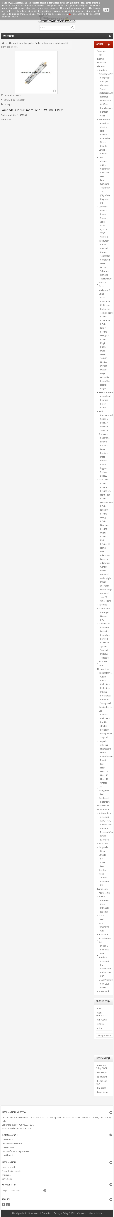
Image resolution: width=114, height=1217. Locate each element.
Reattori (104, 400)
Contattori (105, 260)
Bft (101, 858)
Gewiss (103, 263)
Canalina (103, 150)
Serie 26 (104, 419)
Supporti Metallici (104, 652)
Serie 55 (104, 430)
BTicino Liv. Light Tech (105, 493)
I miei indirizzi (8, 1147)
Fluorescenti (105, 749)
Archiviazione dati (105, 940)
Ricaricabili (105, 138)
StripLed (104, 737)
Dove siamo (102, 1092)
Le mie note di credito (12, 1143)
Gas (102, 931)
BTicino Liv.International (106, 500)
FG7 (102, 176)
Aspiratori (103, 843)
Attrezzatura (104, 893)
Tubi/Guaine (104, 608)
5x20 (102, 225)
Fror (102, 180)
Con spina (104, 81)
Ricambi (100, 59)
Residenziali (104, 798)
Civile (102, 297)
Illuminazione (103, 669)
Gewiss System (103, 364)
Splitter (103, 646)
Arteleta (100, 1024)
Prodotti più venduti (11, 1171)
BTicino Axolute (103, 485)
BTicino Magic (103, 341)
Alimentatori (105, 968)
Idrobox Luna (104, 447)
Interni (103, 680)
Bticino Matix (103, 349)
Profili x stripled (103, 724)
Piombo (103, 134)
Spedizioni (102, 1077)
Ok (106, 10)
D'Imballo (104, 908)
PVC (102, 620)
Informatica (102, 934)
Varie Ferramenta (104, 925)
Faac (102, 866)
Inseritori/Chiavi (106, 832)
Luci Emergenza (104, 788)
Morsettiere (105, 100)
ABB (99, 1008)
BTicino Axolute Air (105, 318)
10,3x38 (104, 237)
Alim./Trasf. (105, 821)
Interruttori (104, 241)
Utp (102, 203)
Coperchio (105, 438)
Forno (103, 752)
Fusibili (102, 222)
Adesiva (103, 153)
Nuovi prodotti (8, 1167)
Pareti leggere (103, 466)
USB (102, 976)
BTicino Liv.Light (104, 508)
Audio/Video (106, 972)
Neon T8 (104, 779)
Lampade (103, 741)
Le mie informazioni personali (15, 1151)
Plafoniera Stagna (105, 690)
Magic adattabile (104, 375)
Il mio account (10, 1135)
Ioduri (103, 760)
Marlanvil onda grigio (105, 576)
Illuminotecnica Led (105, 709)
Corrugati (104, 612)
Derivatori (104, 631)
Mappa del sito (95, 1213)
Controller (104, 78)
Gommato (104, 184)
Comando (104, 248)
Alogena (104, 745)
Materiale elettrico (101, 64)
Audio (103, 165)
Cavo (101, 157)
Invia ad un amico (13, 95)
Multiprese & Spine (105, 292)
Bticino (103, 244)
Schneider (104, 271)
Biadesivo (104, 900)
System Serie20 (103, 474)
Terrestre (104, 658)
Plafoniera (105, 684)
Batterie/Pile (104, 119)
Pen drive (104, 949)
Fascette (104, 97)
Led (102, 764)
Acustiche (104, 123)
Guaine (103, 616)
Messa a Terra (102, 284)
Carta (102, 904)
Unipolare (104, 199)
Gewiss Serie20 (103, 356)
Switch (103, 89)
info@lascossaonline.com (19, 1128)
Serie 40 (104, 426)
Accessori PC (104, 963)
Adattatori (103, 70)
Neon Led (104, 771)
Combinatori (106, 824)
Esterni (103, 210)
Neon (102, 768)
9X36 (102, 233)
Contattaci (47, 1213)
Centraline (105, 635)
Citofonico (105, 169)
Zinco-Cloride (103, 144)
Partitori (104, 639)
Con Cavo (104, 984)
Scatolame (103, 434)
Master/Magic (106, 589)
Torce (101, 915)
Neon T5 (104, 775)
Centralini (103, 206)
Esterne (103, 441)
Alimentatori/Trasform (105, 74)
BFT (100, 55)
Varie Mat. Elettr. (103, 663)
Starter (103, 407)
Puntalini (104, 112)
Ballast (103, 404)
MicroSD (104, 946)
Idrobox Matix (104, 455)
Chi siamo (101, 1088)
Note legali (102, 1072)
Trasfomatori (106, 278)
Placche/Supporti (105, 313)
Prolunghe (105, 309)
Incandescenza (106, 756)
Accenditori (105, 396)
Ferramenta (102, 889)
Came (102, 862)
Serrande (101, 51)
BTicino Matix (103, 538)
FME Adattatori (105, 553)
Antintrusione (105, 813)
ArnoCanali (102, 1020)
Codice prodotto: (9, 115)
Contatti (104, 828)
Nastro (102, 896)
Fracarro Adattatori (105, 561)
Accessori (104, 627)
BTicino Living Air (104, 334)
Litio (102, 131)
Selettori (102, 870)
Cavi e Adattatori (103, 955)
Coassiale (104, 172)
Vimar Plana (105, 601)
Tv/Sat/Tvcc (104, 623)
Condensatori (106, 415)
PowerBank (104, 991)
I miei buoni (7, 1155)
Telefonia (103, 604)
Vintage (103, 783)
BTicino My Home (105, 546)
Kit (101, 885)
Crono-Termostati (105, 254)
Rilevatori (104, 840)
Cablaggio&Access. (105, 93)
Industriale (105, 301)
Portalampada (106, 108)
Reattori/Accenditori (105, 392)
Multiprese (105, 305)
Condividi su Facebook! (14, 100)
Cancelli (102, 855)
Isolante (104, 912)
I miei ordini (7, 1139)
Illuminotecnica (105, 673)
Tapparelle (103, 847)
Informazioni (103, 1058)
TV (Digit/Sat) (105, 193)
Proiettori (104, 699)
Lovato (103, 267)
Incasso (103, 214)
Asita (99, 1028)
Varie (102, 115)
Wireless (104, 987)
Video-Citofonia (103, 876)
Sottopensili (105, 703)
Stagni (103, 218)
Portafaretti (105, 695)
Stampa (8, 104)
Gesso (103, 677)
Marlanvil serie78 (104, 595)
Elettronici (104, 85)
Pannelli (103, 714)
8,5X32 (103, 229)
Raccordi (103, 385)
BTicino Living (103, 326)
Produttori (102, 1001)
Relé (101, 411)
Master (103, 369)
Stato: (3, 119)
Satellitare (104, 642)
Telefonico (105, 188)
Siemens (104, 275)
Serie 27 (104, 423)
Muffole (103, 104)
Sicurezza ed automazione (103, 807)
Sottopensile (106, 733)
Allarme (103, 161)
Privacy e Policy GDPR (64, 1213)
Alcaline (103, 127)
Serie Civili (103, 479)
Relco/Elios (105, 381)
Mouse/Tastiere (105, 980)
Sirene (103, 836)
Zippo (102, 851)
